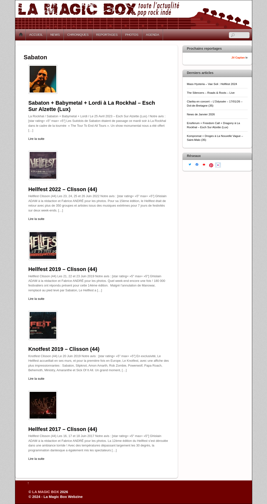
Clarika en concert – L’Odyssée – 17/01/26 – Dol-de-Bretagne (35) (215, 103)
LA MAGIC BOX (45, 492)
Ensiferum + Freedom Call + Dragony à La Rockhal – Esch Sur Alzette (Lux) (213, 124)
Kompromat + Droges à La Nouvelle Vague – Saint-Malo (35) (215, 137)
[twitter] (190, 164)
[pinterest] (211, 164)
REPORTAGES (107, 34)
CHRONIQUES (78, 34)
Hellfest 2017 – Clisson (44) (62, 429)
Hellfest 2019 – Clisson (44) (62, 269)
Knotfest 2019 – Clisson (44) (64, 349)
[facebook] (197, 164)
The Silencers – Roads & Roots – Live (211, 92)
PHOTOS (131, 34)
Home (20, 34)
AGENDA (152, 34)
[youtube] (204, 164)
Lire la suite (36, 139)
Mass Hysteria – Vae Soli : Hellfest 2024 (212, 83)
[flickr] (218, 164)
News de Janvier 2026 (201, 114)
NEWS (55, 34)
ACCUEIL (36, 34)
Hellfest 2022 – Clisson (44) (62, 189)
